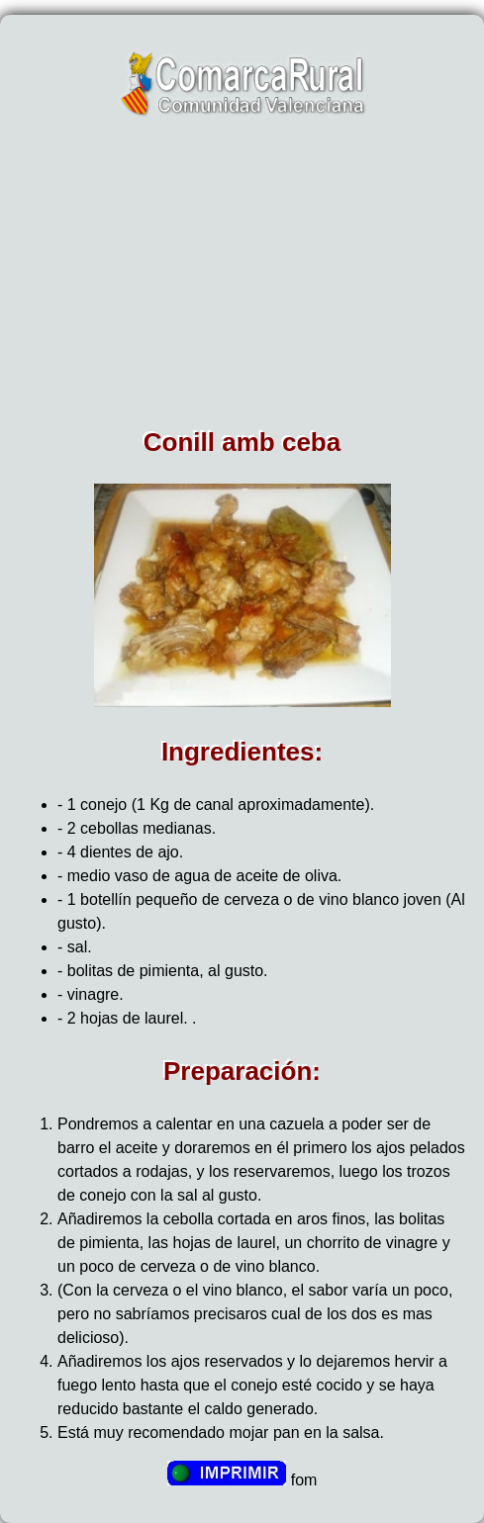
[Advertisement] (242, 278)
